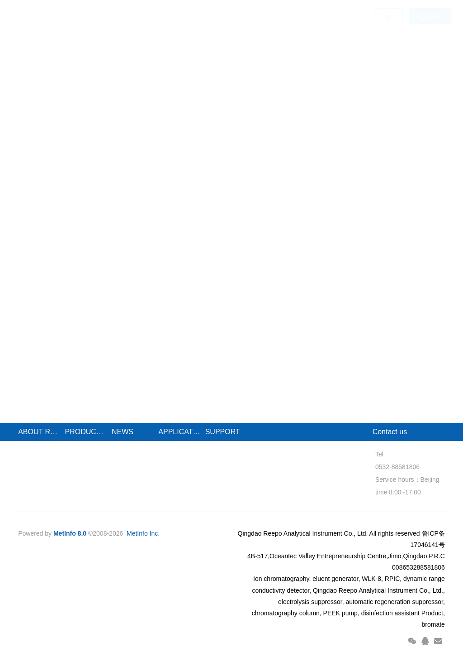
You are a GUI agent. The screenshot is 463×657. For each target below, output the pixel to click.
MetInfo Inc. (143, 533)
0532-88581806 (395, 466)
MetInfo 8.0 (69, 533)
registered (430, 31)
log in (388, 31)
